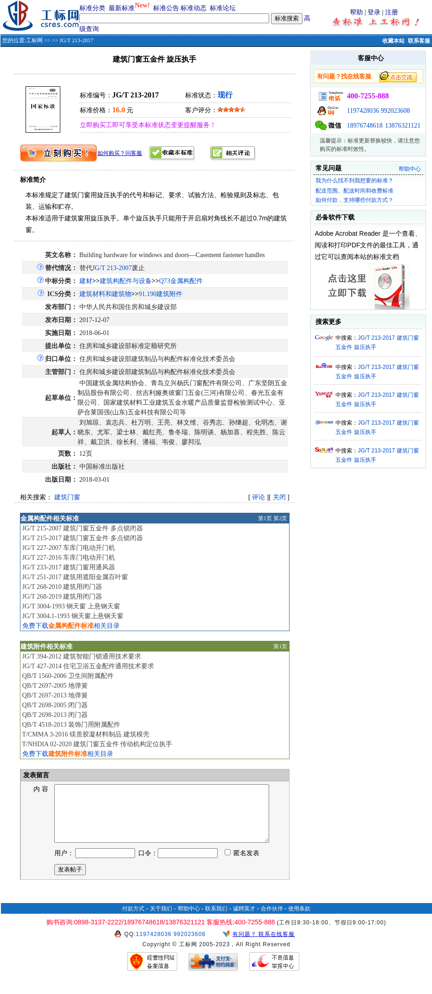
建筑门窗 (67, 497)
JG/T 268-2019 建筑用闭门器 (62, 596)
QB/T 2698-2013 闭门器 (55, 714)
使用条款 (299, 920)
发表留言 (36, 775)
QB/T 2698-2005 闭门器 (55, 705)
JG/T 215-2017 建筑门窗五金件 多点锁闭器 (82, 538)
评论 (258, 497)
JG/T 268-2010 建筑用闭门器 (62, 586)
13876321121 (402, 125)
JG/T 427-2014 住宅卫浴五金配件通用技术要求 (88, 666)
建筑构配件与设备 (126, 281)
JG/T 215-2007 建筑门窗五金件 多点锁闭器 (82, 528)
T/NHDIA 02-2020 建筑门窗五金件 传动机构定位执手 (97, 744)
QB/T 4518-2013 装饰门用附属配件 (71, 724)
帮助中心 (410, 169)
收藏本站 (393, 41)
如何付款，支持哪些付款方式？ (354, 200)
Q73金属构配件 (181, 281)
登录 (374, 12)
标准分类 (92, 8)
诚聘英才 (244, 920)
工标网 (34, 40)
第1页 (265, 518)
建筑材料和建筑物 (105, 293)
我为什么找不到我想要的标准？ (354, 180)
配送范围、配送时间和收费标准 (354, 190)
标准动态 (193, 8)
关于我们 (161, 920)
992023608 (395, 110)
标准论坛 (223, 8)
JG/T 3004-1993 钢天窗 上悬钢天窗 (71, 606)
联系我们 (216, 920)
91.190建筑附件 (161, 293)
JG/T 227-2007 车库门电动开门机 (68, 547)
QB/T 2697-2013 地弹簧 (55, 695)
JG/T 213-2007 (112, 268)
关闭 (279, 497)
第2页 (280, 518)
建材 (85, 281)
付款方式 (133, 920)
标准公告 (166, 8)
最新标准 (122, 8)
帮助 (356, 12)
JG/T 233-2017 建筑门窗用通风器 (68, 567)
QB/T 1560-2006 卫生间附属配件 (68, 675)
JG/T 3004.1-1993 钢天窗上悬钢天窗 (72, 616)
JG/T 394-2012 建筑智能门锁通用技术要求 (81, 656)
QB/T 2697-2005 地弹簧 (55, 685)
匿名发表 (242, 864)
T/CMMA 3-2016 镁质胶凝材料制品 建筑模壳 (85, 734)
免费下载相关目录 (71, 625)
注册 (391, 12)
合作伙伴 (272, 920)
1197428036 (363, 110)
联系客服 (419, 41)
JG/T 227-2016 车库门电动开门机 (68, 557)
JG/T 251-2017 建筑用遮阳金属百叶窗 (75, 577)
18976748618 (364, 125)
